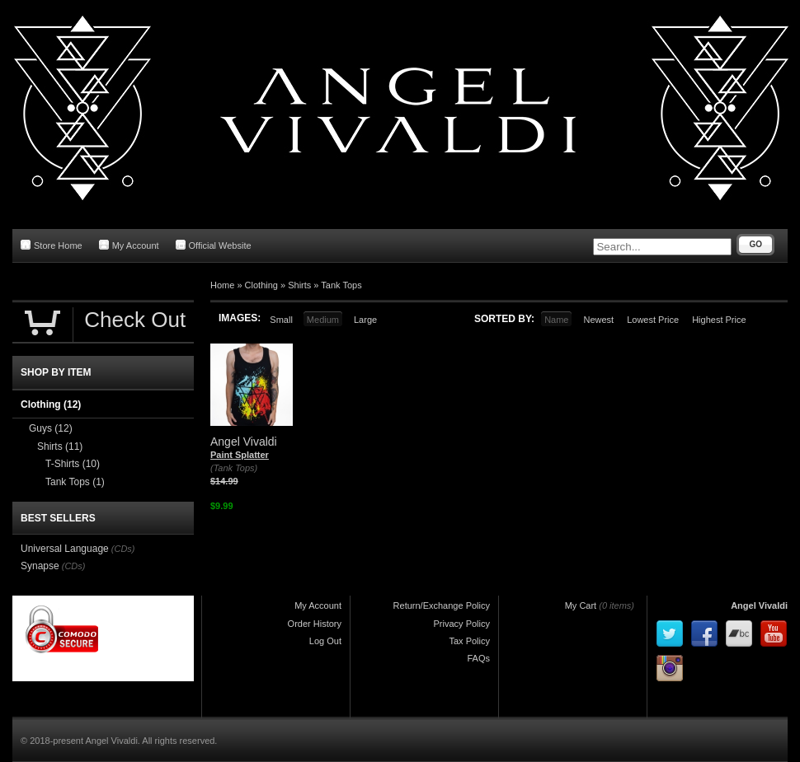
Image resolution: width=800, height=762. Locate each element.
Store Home (51, 245)
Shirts (299, 285)
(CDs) (123, 549)
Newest (598, 320)
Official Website (214, 245)
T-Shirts (72, 464)
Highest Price (719, 320)
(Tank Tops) (233, 468)
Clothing (261, 285)
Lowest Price (653, 320)
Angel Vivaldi (759, 605)
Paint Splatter (239, 455)
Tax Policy (469, 641)
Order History (314, 624)
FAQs (478, 658)
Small (281, 320)
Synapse (40, 566)
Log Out (325, 641)
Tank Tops (341, 285)
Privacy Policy (462, 624)
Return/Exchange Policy (441, 605)
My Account (129, 245)
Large (365, 320)
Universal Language (65, 548)
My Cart (581, 605)
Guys (51, 428)
